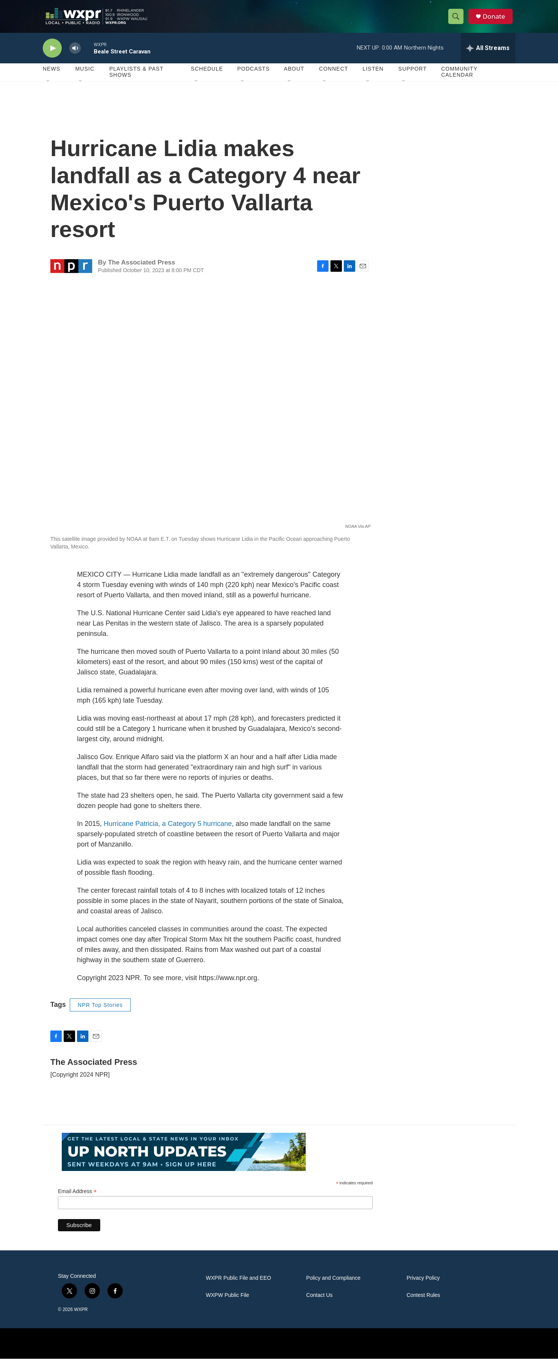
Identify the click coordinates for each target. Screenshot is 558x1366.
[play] (52, 55)
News (51, 76)
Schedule (207, 76)
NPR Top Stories (100, 1012)
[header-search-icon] (457, 20)
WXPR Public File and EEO (238, 1285)
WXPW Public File (227, 1302)
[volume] (75, 55)
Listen (372, 76)
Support (412, 76)
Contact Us (319, 1302)
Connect (333, 76)
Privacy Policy (423, 1285)
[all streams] (488, 55)
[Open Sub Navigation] (48, 88)
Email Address (77, 1198)
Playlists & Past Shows (136, 79)
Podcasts (253, 76)
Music (84, 76)
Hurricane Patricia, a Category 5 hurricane (168, 831)
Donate (496, 20)
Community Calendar (459, 79)
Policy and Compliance (333, 1285)
